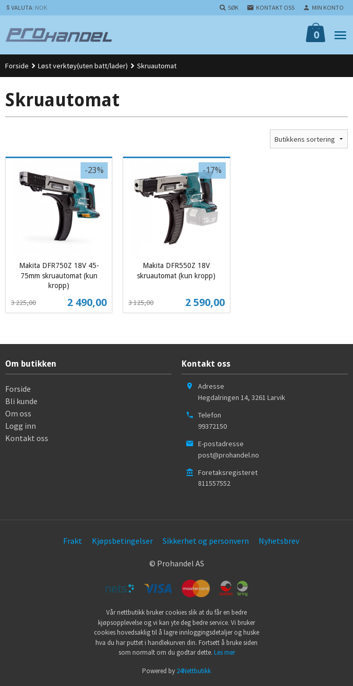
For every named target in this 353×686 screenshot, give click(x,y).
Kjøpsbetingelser (122, 541)
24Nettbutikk (193, 670)
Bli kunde (21, 401)
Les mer (224, 652)
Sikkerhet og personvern (206, 541)
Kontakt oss (26, 438)
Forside (17, 65)
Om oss (18, 413)
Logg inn (20, 426)
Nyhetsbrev (279, 541)
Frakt (72, 541)
